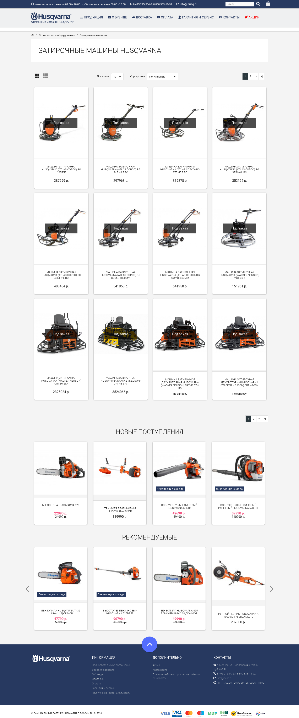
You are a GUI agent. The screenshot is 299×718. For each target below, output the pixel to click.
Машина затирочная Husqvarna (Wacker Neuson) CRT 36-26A (61, 382)
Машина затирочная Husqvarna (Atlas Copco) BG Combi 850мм (180, 276)
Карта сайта (160, 666)
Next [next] (273, 587)
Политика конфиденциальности (111, 689)
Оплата (96, 680)
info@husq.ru (222, 674)
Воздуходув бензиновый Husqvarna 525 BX (179, 506)
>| (262, 78)
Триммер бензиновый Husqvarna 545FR (120, 509)
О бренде (97, 671)
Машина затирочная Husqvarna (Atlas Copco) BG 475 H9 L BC (61, 276)
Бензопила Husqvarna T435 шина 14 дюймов (60, 609)
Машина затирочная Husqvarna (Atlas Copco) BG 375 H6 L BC (239, 171)
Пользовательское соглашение (111, 661)
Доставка (98, 675)
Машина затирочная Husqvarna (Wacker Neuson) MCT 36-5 (239, 276)
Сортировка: (137, 78)
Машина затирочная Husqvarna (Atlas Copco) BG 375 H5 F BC (180, 171)
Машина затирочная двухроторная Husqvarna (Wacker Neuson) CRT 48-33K (239, 384)
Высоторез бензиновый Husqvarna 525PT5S (120, 609)
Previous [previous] (26, 587)
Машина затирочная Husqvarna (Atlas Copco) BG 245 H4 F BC (120, 171)
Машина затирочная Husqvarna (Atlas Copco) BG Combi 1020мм (120, 276)
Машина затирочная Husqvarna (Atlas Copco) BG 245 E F (61, 171)
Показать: (103, 78)
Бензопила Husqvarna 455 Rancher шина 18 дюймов (179, 609)
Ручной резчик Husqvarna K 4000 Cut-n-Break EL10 (238, 612)
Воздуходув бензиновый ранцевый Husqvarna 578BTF (238, 506)
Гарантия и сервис (103, 684)
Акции (156, 661)
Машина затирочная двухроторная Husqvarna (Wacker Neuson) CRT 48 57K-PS (180, 386)
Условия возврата (103, 666)
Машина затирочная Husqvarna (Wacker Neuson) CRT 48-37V (121, 382)
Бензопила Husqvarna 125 (60, 504)
